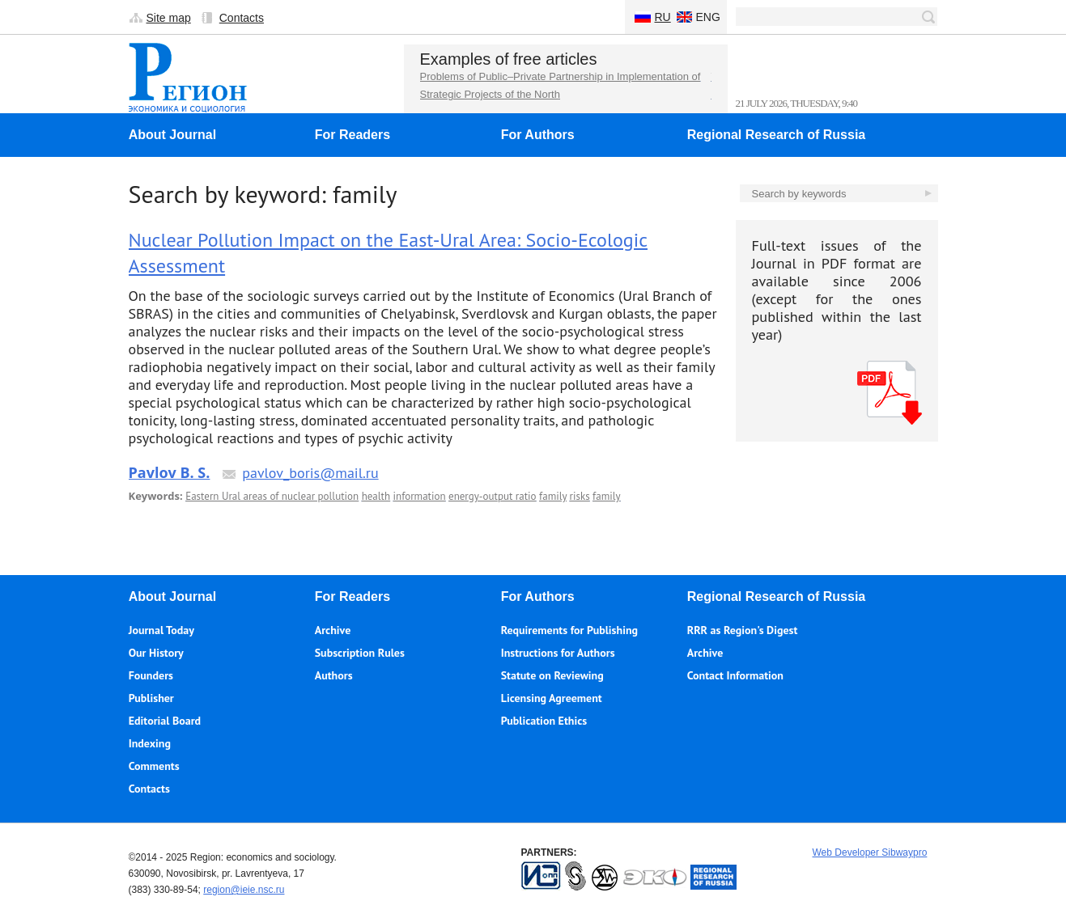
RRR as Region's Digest (742, 630)
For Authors (538, 135)
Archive (333, 630)
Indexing (150, 743)
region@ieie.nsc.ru (243, 889)
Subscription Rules (360, 652)
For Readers (352, 135)
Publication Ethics (544, 720)
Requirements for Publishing (569, 630)
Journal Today (161, 630)
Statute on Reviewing (552, 675)
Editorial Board (165, 720)
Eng (708, 17)
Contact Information (735, 675)
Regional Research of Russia (776, 135)
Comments (154, 766)
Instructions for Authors (558, 652)
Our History (156, 652)
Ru (663, 17)
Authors (334, 675)
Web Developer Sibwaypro (870, 852)
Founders (151, 675)
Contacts (241, 17)
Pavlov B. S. (169, 472)
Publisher (151, 698)
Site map (169, 17)
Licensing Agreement (551, 698)
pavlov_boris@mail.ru (310, 472)
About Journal (172, 135)
